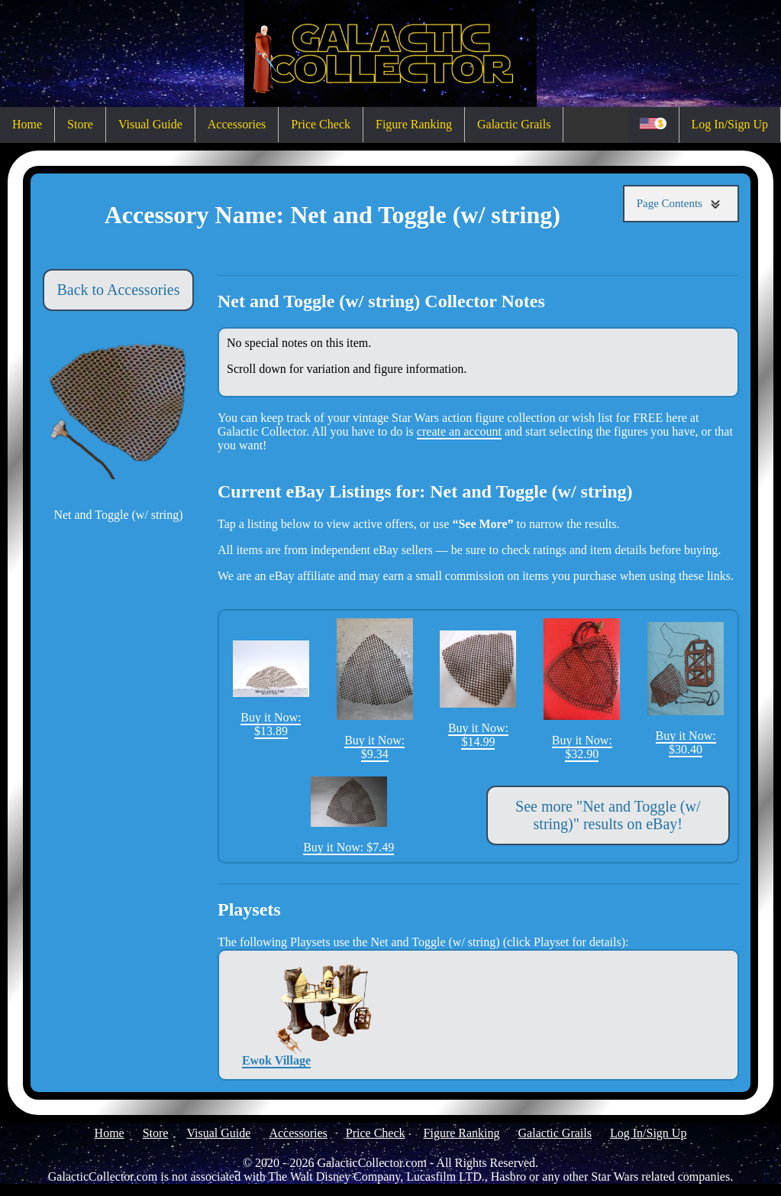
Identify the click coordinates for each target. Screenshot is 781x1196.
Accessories (237, 124)
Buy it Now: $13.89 (271, 688)
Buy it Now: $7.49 (348, 815)
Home (27, 124)
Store (80, 124)
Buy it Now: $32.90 (582, 689)
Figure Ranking (414, 124)
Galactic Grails (513, 124)
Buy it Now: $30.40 (685, 689)
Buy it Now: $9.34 (375, 689)
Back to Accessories (117, 289)
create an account (459, 431)
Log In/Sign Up (730, 124)
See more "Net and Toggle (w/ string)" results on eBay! (607, 815)
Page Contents (681, 203)
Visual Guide (150, 124)
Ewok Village (276, 1014)
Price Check (320, 124)
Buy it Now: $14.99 (478, 689)
